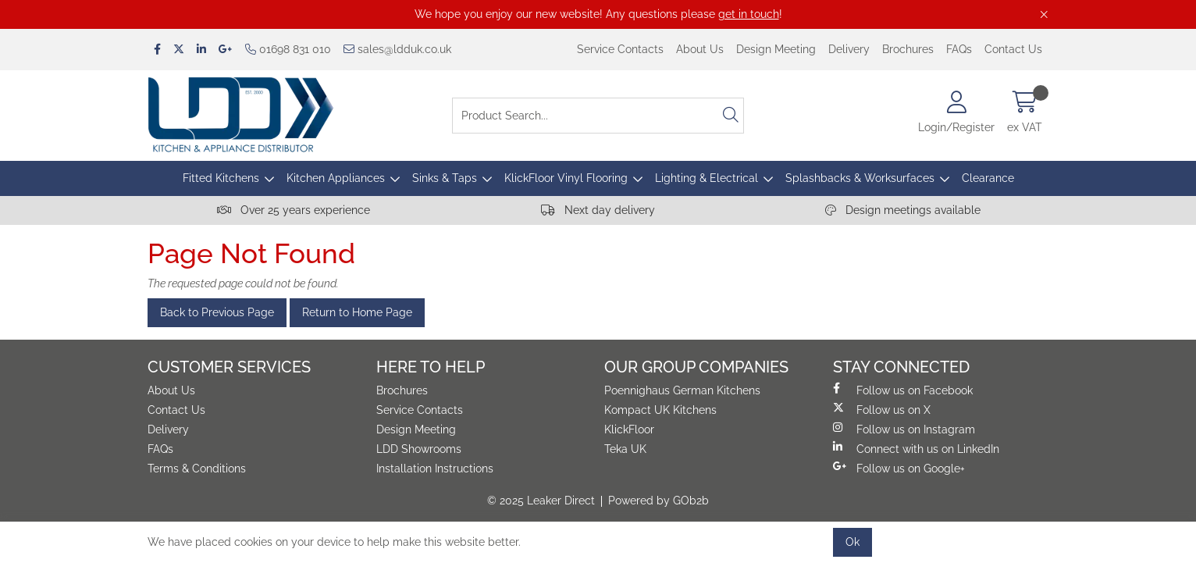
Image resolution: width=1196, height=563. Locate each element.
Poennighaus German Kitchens (682, 390)
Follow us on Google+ (899, 468)
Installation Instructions (434, 468)
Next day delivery (598, 210)
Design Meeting (776, 49)
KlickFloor (629, 429)
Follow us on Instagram (904, 429)
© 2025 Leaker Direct (541, 500)
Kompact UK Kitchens (660, 410)
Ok (852, 542)
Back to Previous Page (217, 312)
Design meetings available (903, 210)
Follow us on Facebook (903, 390)
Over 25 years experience (293, 210)
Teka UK (625, 449)
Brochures (908, 49)
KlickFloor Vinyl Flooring (566, 178)
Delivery (849, 49)
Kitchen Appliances (336, 178)
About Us (700, 49)
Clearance (988, 178)
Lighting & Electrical (706, 178)
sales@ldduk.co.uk (397, 49)
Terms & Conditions (197, 468)
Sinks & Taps (444, 178)
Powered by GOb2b (658, 500)
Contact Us (1013, 49)
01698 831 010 (288, 49)
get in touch (748, 14)
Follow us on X (882, 409)
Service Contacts (620, 49)
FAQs (959, 49)
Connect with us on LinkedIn (916, 448)
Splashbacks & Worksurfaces (859, 178)
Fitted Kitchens (221, 178)
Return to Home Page (357, 312)
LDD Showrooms (418, 449)
